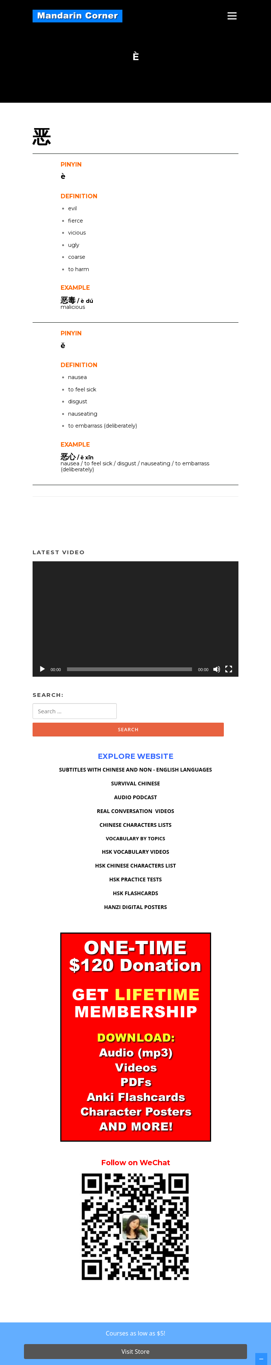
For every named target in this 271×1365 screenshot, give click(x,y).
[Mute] (216, 669)
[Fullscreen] (228, 669)
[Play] (42, 669)
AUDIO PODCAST (135, 797)
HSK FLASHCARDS (135, 893)
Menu (231, 15)
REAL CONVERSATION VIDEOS (135, 811)
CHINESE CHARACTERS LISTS (135, 824)
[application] (135, 619)
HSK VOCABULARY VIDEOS (135, 851)
